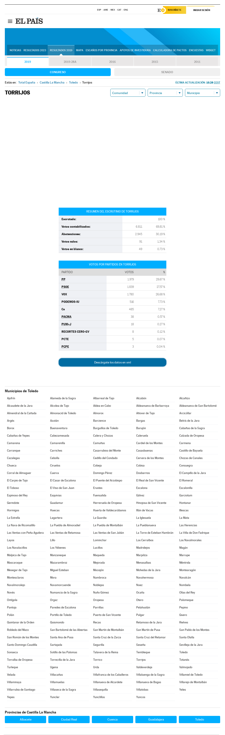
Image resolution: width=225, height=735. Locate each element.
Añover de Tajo (145, 414)
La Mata (184, 518)
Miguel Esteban (59, 570)
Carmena (185, 443)
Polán (10, 615)
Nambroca (99, 578)
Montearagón (187, 570)
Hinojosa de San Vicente (151, 503)
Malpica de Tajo (16, 555)
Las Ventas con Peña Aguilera (25, 533)
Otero (139, 600)
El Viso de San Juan (62, 488)
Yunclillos (99, 697)
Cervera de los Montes (150, 458)
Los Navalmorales (190, 541)
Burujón (141, 428)
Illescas (184, 511)
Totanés (184, 660)
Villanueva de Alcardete (107, 682)
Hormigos (13, 511)
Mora (53, 578)
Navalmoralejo (16, 585)
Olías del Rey (187, 593)
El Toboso (13, 488)
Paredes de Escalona (63, 608)
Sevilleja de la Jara (191, 645)
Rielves (183, 623)
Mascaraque (14, 563)
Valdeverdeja (144, 668)
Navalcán (185, 578)
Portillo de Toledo (61, 615)
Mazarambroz (58, 563)
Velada (11, 675)
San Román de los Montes (23, 638)
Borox (10, 428)
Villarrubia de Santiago (21, 690)
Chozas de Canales (191, 458)
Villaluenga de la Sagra (150, 675)
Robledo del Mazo (18, 630)
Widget (211, 50)
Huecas (55, 511)
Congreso (58, 72)
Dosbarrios (143, 473)
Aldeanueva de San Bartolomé (198, 406)
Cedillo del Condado (105, 458)
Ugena (54, 668)
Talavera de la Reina (105, 653)
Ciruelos (55, 466)
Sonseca (12, 653)
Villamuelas (57, 682)
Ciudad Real (69, 720)
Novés (11, 593)
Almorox (98, 414)
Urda (96, 668)
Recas (97, 623)
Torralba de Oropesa (20, 660)
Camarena (13, 443)
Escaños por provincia (101, 50)
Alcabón (141, 399)
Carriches (56, 451)
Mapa (79, 50)
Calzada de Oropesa (191, 436)
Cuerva (54, 473)
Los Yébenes (58, 548)
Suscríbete (175, 10)
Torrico (97, 660)
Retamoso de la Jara (149, 623)
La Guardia (100, 518)
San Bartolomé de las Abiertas (68, 630)
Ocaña (140, 593)
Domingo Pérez (102, 473)
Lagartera (56, 518)
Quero (183, 615)
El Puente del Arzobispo (107, 481)
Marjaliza (141, 555)
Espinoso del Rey (17, 496)
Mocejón (98, 570)
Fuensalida (99, 496)
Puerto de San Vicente (107, 615)
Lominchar (100, 541)
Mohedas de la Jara (148, 570)
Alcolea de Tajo (59, 406)
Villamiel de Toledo (191, 675)
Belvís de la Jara (189, 421)
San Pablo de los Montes (194, 630)
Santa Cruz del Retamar (151, 638)
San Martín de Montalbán (108, 630)
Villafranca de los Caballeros (110, 675)
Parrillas (98, 608)
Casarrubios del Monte (107, 451)
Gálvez (140, 496)
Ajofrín (11, 399)
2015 (154, 62)
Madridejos (143, 548)
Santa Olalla (186, 638)
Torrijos (141, 660)
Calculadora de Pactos (170, 50)
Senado (167, 72)
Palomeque (186, 600)
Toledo (183, 653)
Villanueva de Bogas (148, 682)
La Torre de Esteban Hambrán (154, 533)
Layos (10, 541)
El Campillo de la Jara (192, 473)
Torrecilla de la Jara (62, 660)
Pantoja (11, 608)
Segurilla (98, 645)
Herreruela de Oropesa (107, 503)
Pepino (183, 608)
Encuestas (196, 50)
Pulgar (140, 615)
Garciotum (185, 496)
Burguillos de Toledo (105, 428)
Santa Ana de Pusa (61, 638)
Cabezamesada (59, 436)
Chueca (11, 466)
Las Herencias (188, 526)
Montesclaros (15, 578)
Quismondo (57, 623)
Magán (183, 548)
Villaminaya (14, 682)
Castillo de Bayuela (191, 451)
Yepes (11, 697)
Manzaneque (58, 555)
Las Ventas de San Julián (108, 533)
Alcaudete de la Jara (20, 406)
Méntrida (184, 563)
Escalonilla (185, 488)
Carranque (13, 451)
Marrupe (184, 555)
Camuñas (99, 443)
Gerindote (13, 503)
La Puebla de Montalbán (108, 526)
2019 (27, 62)
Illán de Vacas (144, 511)
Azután (54, 421)
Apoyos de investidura (135, 50)
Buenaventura (58, 428)
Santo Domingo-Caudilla (22, 645)
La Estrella (13, 518)
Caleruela (142, 436)
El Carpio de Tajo (17, 481)
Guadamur (56, 503)
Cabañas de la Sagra (192, 428)
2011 (197, 62)
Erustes (97, 488)
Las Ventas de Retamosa (65, 533)
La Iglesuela (143, 518)
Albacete (25, 720)
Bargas (140, 421)
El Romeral (186, 481)
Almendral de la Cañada (21, 414)
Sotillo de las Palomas (63, 653)
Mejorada (99, 563)
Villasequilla (100, 690)
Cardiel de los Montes (149, 443)
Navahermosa (145, 578)
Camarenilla (57, 443)
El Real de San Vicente (150, 481)
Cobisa (140, 466)
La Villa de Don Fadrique (194, 533)
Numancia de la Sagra (64, 593)
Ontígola (12, 600)
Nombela (185, 585)
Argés (10, 421)
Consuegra (186, 466)
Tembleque (143, 653)
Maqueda (99, 555)
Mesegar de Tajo (17, 570)
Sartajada (56, 645)
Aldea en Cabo (102, 406)
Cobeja (97, 466)
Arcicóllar (185, 414)
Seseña (140, 645)
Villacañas (56, 675)
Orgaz (54, 600)
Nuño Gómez (101, 593)
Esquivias (56, 496)
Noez (139, 585)
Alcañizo (184, 399)
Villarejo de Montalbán (193, 682)
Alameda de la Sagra (63, 399)
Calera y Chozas (103, 436)
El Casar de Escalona (63, 481)
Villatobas (142, 690)
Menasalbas (143, 563)
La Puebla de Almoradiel (65, 526)
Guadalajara (156, 720)
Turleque (12, 668)
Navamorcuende (60, 585)
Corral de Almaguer (19, 473)
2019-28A (70, 62)
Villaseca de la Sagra (63, 690)
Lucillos (98, 548)
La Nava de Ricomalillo (21, 526)
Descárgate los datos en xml (112, 363)
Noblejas (98, 585)
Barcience (99, 421)
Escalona (141, 488)
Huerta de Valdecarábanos (109, 511)
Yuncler (55, 697)
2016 (112, 62)
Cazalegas (13, 458)
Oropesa (98, 600)
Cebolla (54, 458)
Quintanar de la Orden (20, 623)
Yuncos (140, 697)
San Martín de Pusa (148, 630)
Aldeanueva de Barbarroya (152, 406)
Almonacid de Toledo (63, 414)
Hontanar (185, 503)
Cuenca (112, 720)
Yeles (182, 690)
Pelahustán (143, 608)
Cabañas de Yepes (18, 436)
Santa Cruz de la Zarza (107, 638)
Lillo (52, 541)
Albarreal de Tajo (103, 399)
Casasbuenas (144, 451)
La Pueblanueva (146, 526)
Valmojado (185, 668)
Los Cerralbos (144, 541)
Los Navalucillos (17, 548)
